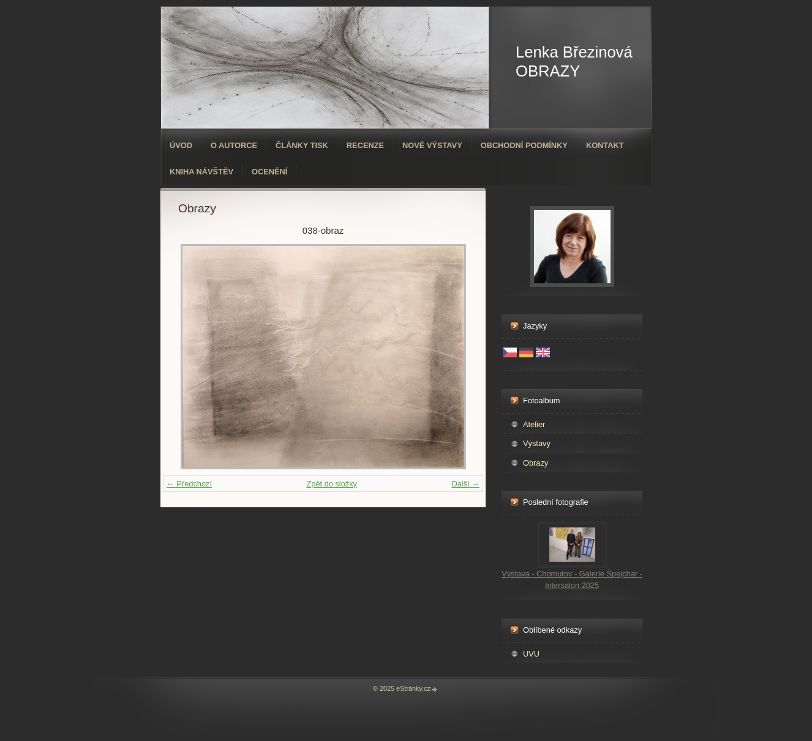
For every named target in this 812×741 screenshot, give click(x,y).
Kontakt (605, 145)
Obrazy (535, 462)
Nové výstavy (432, 145)
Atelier (534, 424)
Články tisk (302, 145)
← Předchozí (189, 483)
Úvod (181, 145)
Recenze (365, 145)
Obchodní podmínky (524, 145)
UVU (531, 653)
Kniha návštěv (201, 171)
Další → (465, 483)
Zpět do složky (331, 483)
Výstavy (537, 443)
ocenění (269, 171)
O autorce (234, 145)
